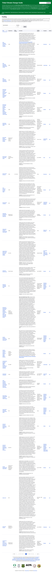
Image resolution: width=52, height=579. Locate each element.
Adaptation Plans (7, 12)
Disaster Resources (40, 12)
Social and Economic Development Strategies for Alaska (4, 426)
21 (31, 554)
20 (29, 554)
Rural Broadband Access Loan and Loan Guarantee (4, 44)
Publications (26, 12)
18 (26, 554)
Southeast (44, 338)
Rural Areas (45, 44)
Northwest (44, 204)
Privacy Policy (27, 570)
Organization (10, 30)
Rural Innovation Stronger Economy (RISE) (4, 190)
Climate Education (34, 12)
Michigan (46, 254)
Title (5, 31)
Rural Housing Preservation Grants (5, 157)
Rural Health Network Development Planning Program (4, 139)
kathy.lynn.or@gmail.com (7, 20)
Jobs (44, 12)
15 (21, 554)
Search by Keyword (5, 25)
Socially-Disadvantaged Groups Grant (5, 467)
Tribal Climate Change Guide (12, 3)
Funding (3, 12)
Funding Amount (38, 31)
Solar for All (4, 497)
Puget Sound (45, 202)
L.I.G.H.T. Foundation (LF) (42, 5)
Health (30, 12)
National (44, 93)
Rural (44, 157)
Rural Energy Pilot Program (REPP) (5, 124)
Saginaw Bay (45, 252)
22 (33, 554)
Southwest (44, 336)
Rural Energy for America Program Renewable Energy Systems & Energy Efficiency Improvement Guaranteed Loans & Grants (5, 109)
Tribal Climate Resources (14, 12)
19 (27, 554)
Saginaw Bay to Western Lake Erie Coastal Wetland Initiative (5, 253)
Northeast (44, 337)
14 (19, 554)
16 (22, 554)
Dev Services (35, 570)
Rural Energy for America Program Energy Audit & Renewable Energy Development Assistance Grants (5, 93)
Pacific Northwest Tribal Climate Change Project (22, 5)
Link (49, 44)
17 (24, 554)
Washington (45, 203)
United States (45, 65)
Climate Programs (21, 12)
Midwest (44, 340)
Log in (50, 12)
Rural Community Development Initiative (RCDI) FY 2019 (5, 65)
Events (3, 13)
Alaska (44, 341)
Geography (17, 25)
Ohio (44, 255)
